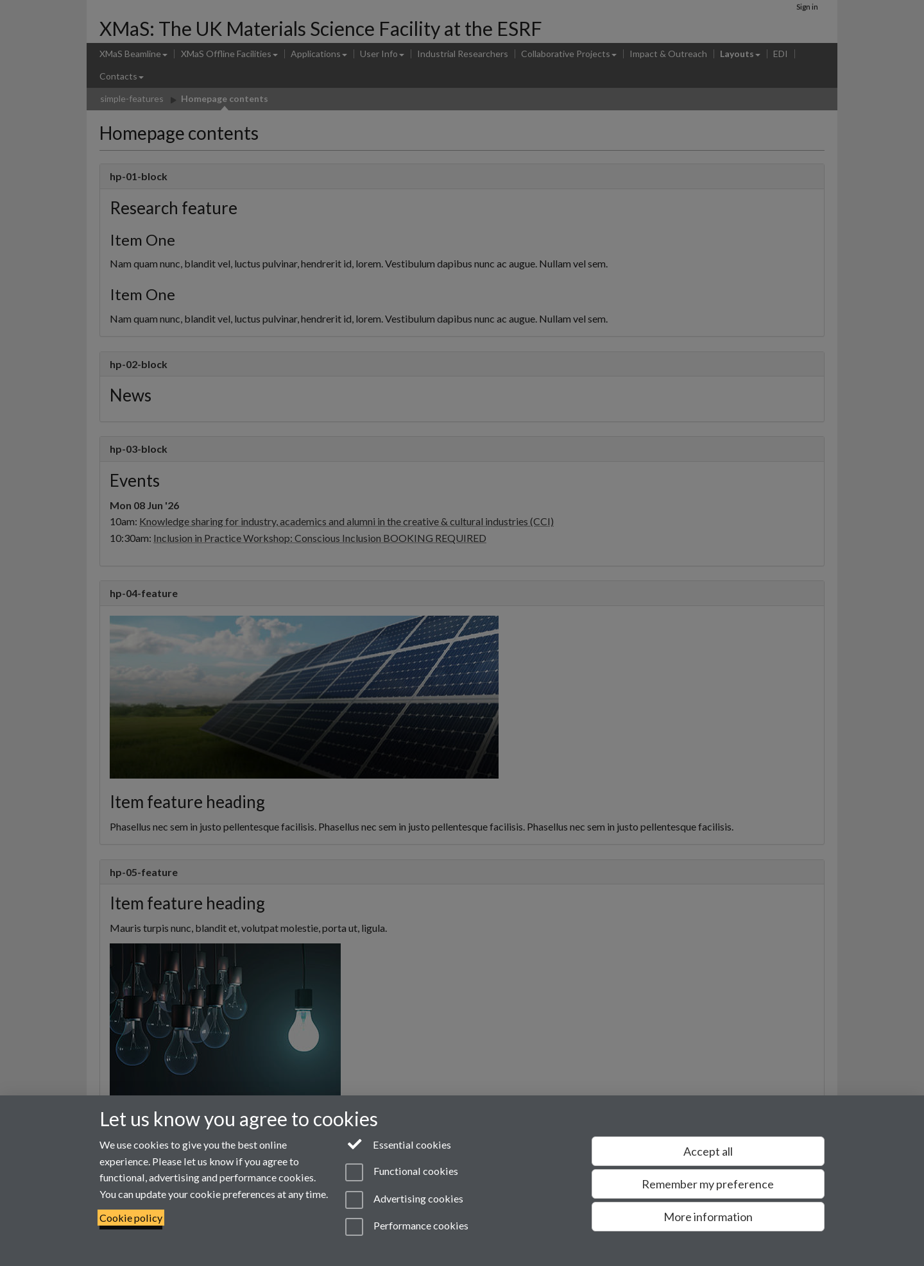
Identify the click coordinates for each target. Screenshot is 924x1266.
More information (708, 1217)
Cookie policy (130, 1217)
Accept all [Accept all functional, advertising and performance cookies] (708, 1151)
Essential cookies (398, 1143)
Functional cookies (401, 1172)
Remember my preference (708, 1184)
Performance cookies (406, 1227)
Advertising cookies (404, 1200)
